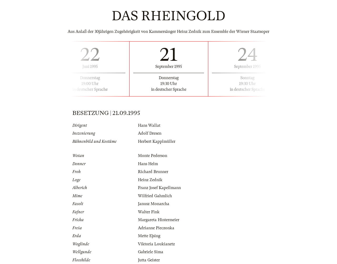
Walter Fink (149, 212)
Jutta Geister (149, 260)
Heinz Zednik (150, 179)
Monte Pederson (152, 155)
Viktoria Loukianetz (156, 244)
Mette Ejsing (149, 235)
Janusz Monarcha (153, 203)
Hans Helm (148, 163)
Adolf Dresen (149, 133)
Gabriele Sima (150, 252)
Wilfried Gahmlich (155, 196)
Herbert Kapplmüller (156, 141)
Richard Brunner (153, 171)
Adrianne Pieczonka (156, 228)
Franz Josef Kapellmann (159, 187)
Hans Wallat (149, 125)
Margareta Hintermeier (158, 219)
